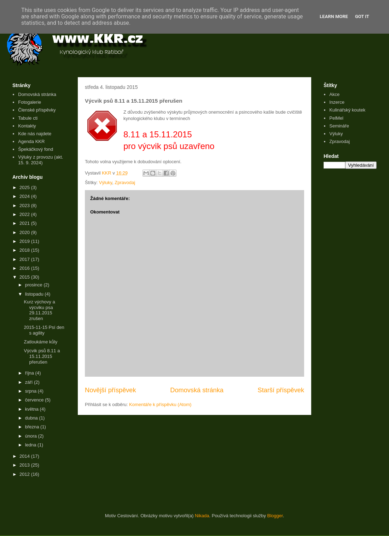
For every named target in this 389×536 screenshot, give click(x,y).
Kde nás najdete (34, 133)
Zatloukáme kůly (40, 341)
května (32, 409)
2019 (25, 241)
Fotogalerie (29, 102)
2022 (25, 214)
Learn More (334, 16)
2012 (25, 474)
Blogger (275, 515)
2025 (25, 187)
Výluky (105, 182)
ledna (31, 444)
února (31, 436)
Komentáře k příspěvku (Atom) (160, 404)
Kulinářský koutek (347, 110)
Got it (362, 16)
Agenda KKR (31, 141)
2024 (25, 196)
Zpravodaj (125, 182)
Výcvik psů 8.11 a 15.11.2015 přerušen (42, 356)
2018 (25, 250)
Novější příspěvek (110, 390)
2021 (25, 223)
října (30, 373)
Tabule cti (27, 118)
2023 (25, 205)
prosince (34, 284)
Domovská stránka (196, 390)
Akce (334, 94)
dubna (32, 418)
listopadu (35, 294)
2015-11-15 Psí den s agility (44, 330)
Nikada (202, 515)
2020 (25, 232)
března (32, 426)
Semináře (339, 126)
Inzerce (336, 102)
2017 (25, 259)
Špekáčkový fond (35, 149)
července (35, 400)
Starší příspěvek (281, 390)
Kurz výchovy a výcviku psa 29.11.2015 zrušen (39, 310)
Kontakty (27, 126)
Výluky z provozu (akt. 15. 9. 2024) (40, 159)
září (29, 382)
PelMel (336, 118)
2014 (25, 456)
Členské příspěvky (37, 110)
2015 (25, 277)
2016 (25, 268)
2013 (25, 465)
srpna (31, 391)
